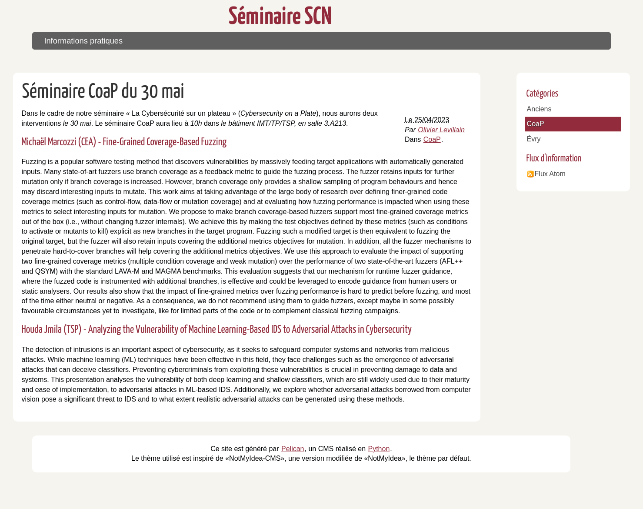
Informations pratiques (83, 40)
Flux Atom (550, 173)
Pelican (292, 448)
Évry (534, 139)
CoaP (432, 139)
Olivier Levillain (441, 130)
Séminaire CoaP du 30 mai (103, 92)
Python (379, 448)
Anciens (539, 109)
